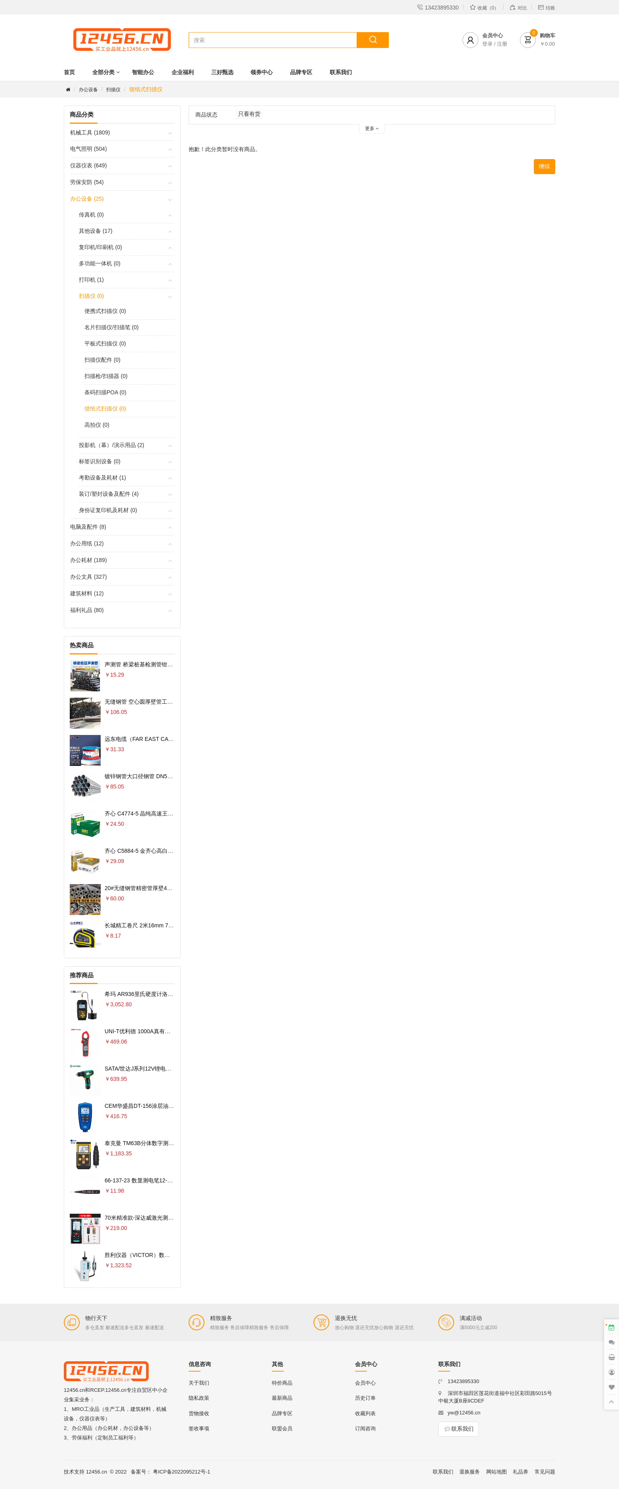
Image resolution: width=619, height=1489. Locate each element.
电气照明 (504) (88, 149)
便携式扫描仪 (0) (105, 311)
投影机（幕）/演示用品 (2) (111, 445)
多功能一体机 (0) (99, 263)
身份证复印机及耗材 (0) (108, 510)
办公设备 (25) (87, 199)
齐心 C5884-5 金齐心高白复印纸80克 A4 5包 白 (163, 851)
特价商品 (282, 1383)
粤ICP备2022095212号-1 (181, 1472)
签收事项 (199, 1428)
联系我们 (341, 72)
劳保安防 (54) (87, 182)
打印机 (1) (91, 279)
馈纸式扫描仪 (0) (105, 408)
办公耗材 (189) (88, 560)
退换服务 (469, 1472)
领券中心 (261, 72)
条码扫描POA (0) (105, 392)
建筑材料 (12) (87, 593)
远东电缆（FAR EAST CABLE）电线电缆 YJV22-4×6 (170, 739)
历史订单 (365, 1398)
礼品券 (520, 1472)
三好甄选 (222, 72)
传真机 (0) (91, 214)
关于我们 (199, 1383)
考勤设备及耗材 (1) (102, 477)
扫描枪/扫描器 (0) (106, 376)
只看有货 (249, 114)
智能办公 (143, 72)
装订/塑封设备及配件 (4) (109, 494)
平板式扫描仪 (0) (105, 343)
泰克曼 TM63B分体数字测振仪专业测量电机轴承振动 (170, 1143)
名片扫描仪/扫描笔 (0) (111, 327)
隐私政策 (199, 1398)
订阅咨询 (365, 1428)
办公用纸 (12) (87, 543)
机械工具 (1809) (90, 132)
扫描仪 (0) (91, 296)
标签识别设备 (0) (99, 461)
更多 (372, 128)
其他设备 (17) (96, 231)
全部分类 (103, 72)
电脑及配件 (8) (88, 527)
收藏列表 (365, 1413)
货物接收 (199, 1413)
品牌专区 (301, 72)
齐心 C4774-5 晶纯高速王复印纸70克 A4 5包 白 (163, 813)
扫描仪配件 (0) (102, 360)
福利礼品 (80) (87, 610)
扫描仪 (113, 89)
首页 (69, 72)
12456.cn (96, 1472)
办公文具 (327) (88, 577)
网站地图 (496, 1472)
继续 (544, 166)
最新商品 (282, 1398)
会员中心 (365, 1383)
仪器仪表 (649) (88, 165)
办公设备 (88, 89)
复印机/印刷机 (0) (100, 247)
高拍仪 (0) (96, 425)
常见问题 (545, 1472)
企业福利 (183, 72)
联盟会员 (282, 1428)
